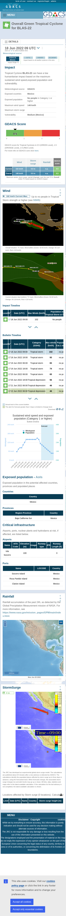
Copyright (35, 819)
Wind (19, 162)
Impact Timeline (11, 305)
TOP (60, 192)
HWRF (40, 58)
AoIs (39, 477)
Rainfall (46, 162)
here (36, 151)
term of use (21, 1)
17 (9, 319)
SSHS (36, 200)
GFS (28, 58)
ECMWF (52, 58)
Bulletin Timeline (12, 335)
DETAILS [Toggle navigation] (11, 42)
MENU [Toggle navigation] (9, 15)
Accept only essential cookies (28, 909)
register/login (43, 1)
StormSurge (12, 687)
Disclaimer (23, 819)
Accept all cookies (22, 902)
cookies (61, 819)
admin (53, 1)
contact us (31, 1)
